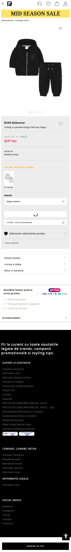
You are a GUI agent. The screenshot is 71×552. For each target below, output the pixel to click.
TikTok (6, 515)
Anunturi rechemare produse (18, 428)
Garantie (7, 398)
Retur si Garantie (13, 270)
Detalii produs (12, 258)
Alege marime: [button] (35, 201)
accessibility (66, 536)
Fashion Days (11, 154)
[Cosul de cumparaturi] (57, 3)
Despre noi (8, 390)
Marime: (8, 195)
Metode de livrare (12, 463)
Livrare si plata (12, 264)
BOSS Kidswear (14, 122)
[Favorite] (48, 3)
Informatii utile (11, 485)
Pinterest (7, 523)
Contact (6, 394)
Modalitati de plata (13, 420)
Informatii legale (15, 479)
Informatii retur (11, 373)
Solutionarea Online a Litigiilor (19, 415)
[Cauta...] (39, 3)
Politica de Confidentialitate (17, 386)
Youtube (7, 519)
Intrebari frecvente (13, 369)
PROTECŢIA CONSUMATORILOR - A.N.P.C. (25, 403)
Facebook (7, 506)
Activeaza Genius (35, 317)
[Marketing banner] (35, 12)
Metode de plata (11, 459)
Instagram (8, 510)
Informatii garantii (12, 467)
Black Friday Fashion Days (16, 424)
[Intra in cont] (65, 3)
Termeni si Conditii (13, 381)
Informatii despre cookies (16, 377)
